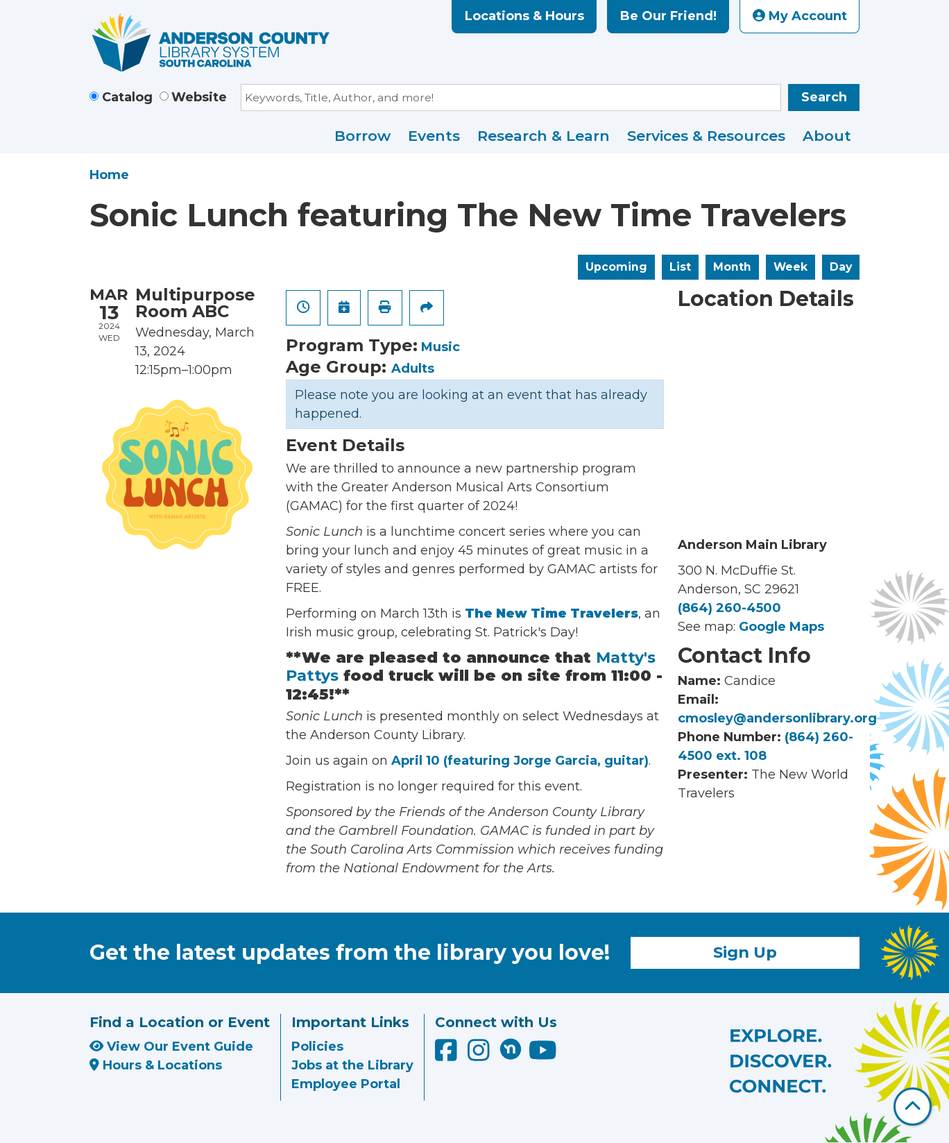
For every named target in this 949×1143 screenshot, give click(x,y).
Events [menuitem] (434, 135)
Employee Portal (345, 1084)
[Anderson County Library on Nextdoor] (510, 1049)
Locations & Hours (524, 16)
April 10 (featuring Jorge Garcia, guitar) (520, 760)
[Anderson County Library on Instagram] (480, 1054)
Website (199, 97)
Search (824, 97)
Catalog (127, 97)
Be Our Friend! (668, 16)
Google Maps (781, 626)
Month (732, 266)
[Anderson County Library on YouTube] (543, 1054)
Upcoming (616, 266)
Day (841, 266)
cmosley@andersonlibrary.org (777, 718)
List (680, 266)
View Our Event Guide (171, 1046)
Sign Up (745, 952)
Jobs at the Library (352, 1065)
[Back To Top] (913, 1106)
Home (109, 175)
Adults (412, 368)
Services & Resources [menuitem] (706, 135)
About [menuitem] (827, 135)
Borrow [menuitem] (362, 135)
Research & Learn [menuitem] (543, 135)
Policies (317, 1046)
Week (790, 266)
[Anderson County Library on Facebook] (448, 1054)
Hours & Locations (155, 1065)
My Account (800, 16)
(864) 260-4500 (729, 608)
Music (440, 347)
